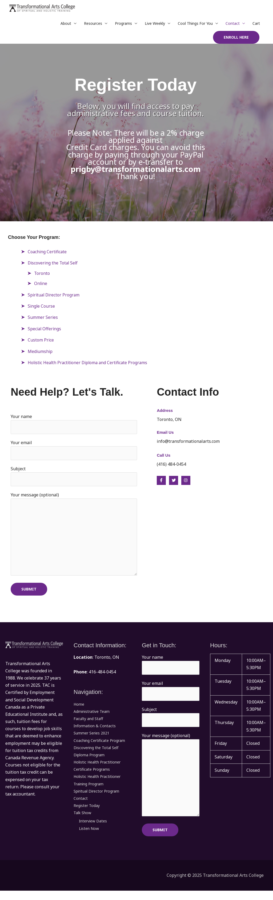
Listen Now (89, 834)
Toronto (42, 275)
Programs (123, 25)
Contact (233, 25)
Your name (74, 425)
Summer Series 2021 (91, 738)
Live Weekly (155, 25)
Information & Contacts (95, 731)
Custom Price (41, 342)
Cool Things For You (195, 25)
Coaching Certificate (48, 253)
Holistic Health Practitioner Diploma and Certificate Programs (90, 364)
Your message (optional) (74, 539)
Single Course (41, 308)
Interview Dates (93, 826)
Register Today (87, 811)
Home (79, 709)
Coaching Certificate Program (99, 746)
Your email (74, 452)
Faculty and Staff (88, 724)
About (66, 25)
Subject (74, 478)
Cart (256, 25)
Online (41, 285)
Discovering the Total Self (53, 265)
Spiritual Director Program (54, 297)
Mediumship (40, 353)
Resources (93, 25)
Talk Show (82, 818)
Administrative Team (92, 717)
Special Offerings (45, 331)
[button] (236, 39)
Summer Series (43, 319)
